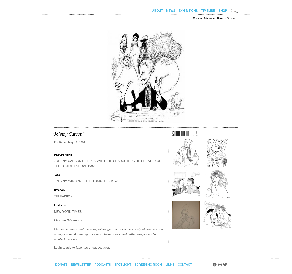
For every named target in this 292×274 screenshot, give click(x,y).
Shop (223, 10)
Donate (61, 264)
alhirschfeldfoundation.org (65, 12)
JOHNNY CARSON (67, 181)
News (170, 10)
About (157, 10)
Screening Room (150, 264)
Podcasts (103, 264)
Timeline (208, 10)
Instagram (221, 265)
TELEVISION (63, 196)
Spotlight (123, 264)
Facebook (216, 265)
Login (58, 247)
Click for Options (214, 18)
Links (171, 264)
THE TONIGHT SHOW (101, 181)
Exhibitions (188, 10)
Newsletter (81, 264)
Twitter (227, 265)
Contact (187, 264)
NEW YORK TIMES (68, 211)
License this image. (68, 220)
